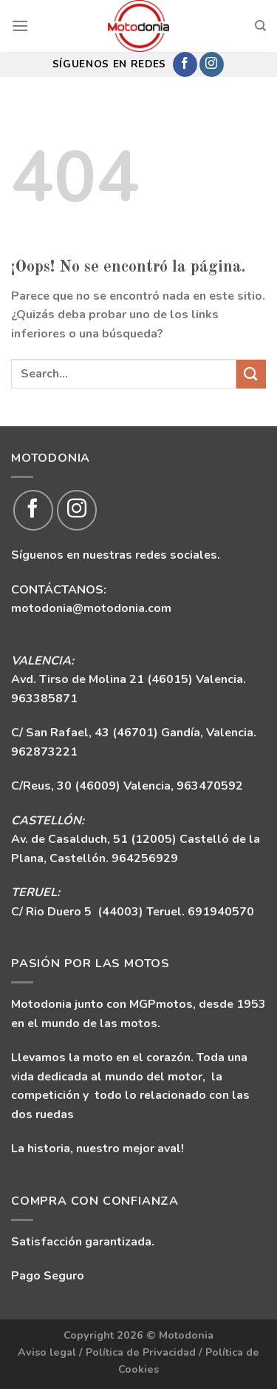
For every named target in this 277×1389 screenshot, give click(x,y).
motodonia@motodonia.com (91, 608)
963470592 (210, 786)
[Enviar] (251, 374)
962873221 (44, 752)
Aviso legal (47, 1352)
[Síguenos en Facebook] (185, 64)
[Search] (260, 26)
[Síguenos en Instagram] (211, 64)
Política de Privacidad (141, 1352)
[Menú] (20, 25)
